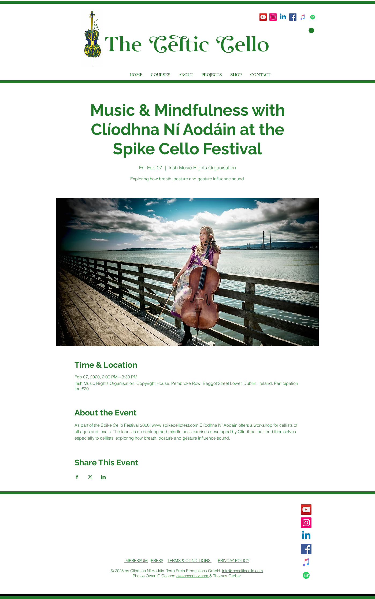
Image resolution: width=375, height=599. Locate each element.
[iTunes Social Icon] (302, 17)
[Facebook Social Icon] (292, 17)
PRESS (157, 560)
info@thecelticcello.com (242, 570)
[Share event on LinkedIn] (103, 477)
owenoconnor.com (192, 575)
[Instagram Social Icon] (273, 17)
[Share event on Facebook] (77, 477)
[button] (307, 30)
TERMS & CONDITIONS (189, 560)
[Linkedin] (283, 17)
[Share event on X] (90, 477)
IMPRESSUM (136, 560)
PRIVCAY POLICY (233, 560)
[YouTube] (263, 17)
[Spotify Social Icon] (312, 17)
